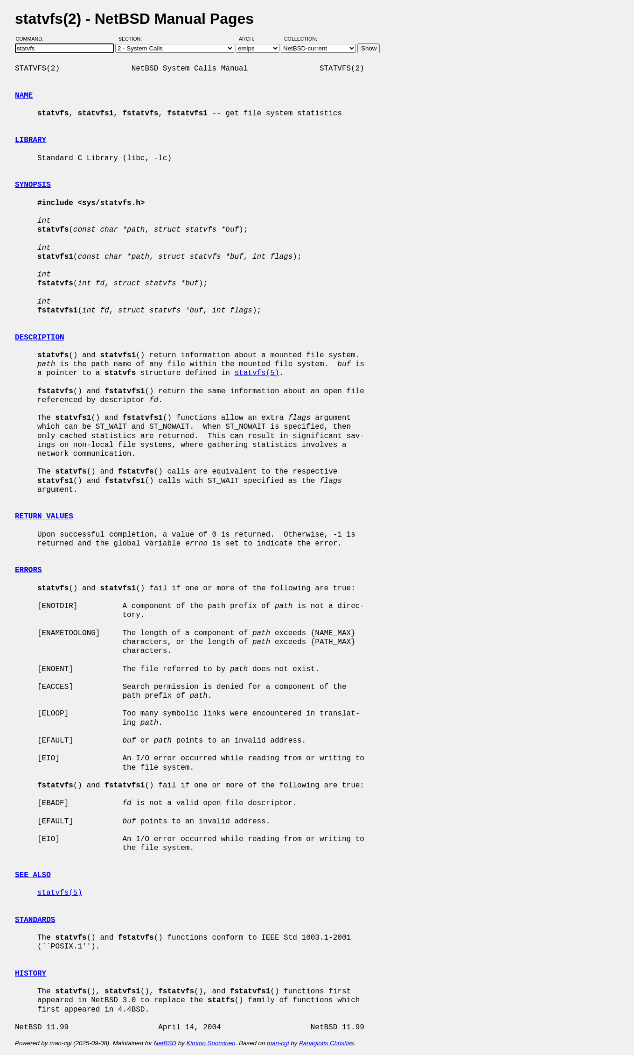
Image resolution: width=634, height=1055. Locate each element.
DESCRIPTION (39, 338)
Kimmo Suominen (210, 1043)
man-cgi (278, 1043)
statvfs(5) (256, 373)
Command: (32, 39)
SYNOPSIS (33, 185)
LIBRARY (30, 140)
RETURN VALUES (44, 516)
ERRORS (28, 570)
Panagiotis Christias (326, 1043)
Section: (132, 39)
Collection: (300, 39)
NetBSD (165, 1043)
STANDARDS (35, 920)
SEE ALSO (33, 875)
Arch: (251, 39)
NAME (24, 96)
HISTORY (30, 974)
